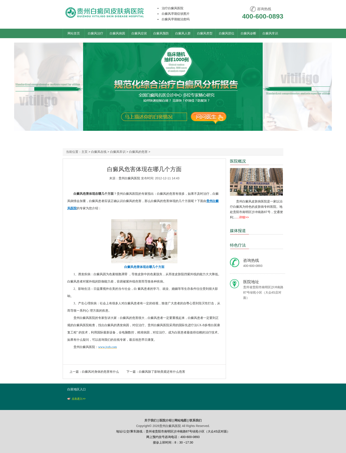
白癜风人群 (183, 33)
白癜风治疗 (95, 33)
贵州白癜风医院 (129, 178)
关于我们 (150, 420)
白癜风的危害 (138, 151)
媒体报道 (238, 230)
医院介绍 (166, 420)
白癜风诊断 (248, 33)
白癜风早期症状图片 (176, 13)
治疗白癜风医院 (172, 8)
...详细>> (243, 217)
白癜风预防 (161, 33)
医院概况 (238, 161)
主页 (84, 151)
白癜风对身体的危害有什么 (100, 371)
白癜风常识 (270, 33)
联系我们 (195, 420)
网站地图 (180, 420)
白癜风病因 (117, 33)
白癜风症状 (139, 33)
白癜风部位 (226, 33)
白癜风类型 (204, 33)
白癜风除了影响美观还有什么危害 (162, 371)
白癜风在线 (99, 151)
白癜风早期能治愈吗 (176, 19)
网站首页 (74, 33)
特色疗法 (238, 245)
